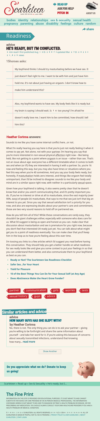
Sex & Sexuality (60, 20)
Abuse (40, 23)
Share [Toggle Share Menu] (88, 29)
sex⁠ (18, 151)
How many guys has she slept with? (35, 320)
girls (55, 290)
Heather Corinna (17, 137)
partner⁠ (56, 151)
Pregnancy (11, 23)
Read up (62, 4)
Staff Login (22, 417)
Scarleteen (9, 384)
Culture (78, 23)
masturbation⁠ (25, 175)
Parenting (26, 23)
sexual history (18, 296)
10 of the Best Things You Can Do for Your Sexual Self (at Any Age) (47, 273)
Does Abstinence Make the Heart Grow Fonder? (37, 278)
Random (91, 23)
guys (37, 296)
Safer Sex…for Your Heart (24, 264)
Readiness (18, 36)
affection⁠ (60, 155)
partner (14, 290)
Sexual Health (82, 20)
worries (70, 290)
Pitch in (62, 13)
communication (36, 290)
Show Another (50, 351)
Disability (52, 23)
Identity (23, 20)
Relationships (39, 20)
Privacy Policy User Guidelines (64, 415)
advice (51, 296)
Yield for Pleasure (20, 269)
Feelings (66, 23)
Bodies (11, 20)
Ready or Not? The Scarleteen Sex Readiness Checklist (41, 259)
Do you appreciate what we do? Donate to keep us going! (36, 369)
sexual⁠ (81, 182)
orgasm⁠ (51, 158)
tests (85, 290)
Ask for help (65, 8)
